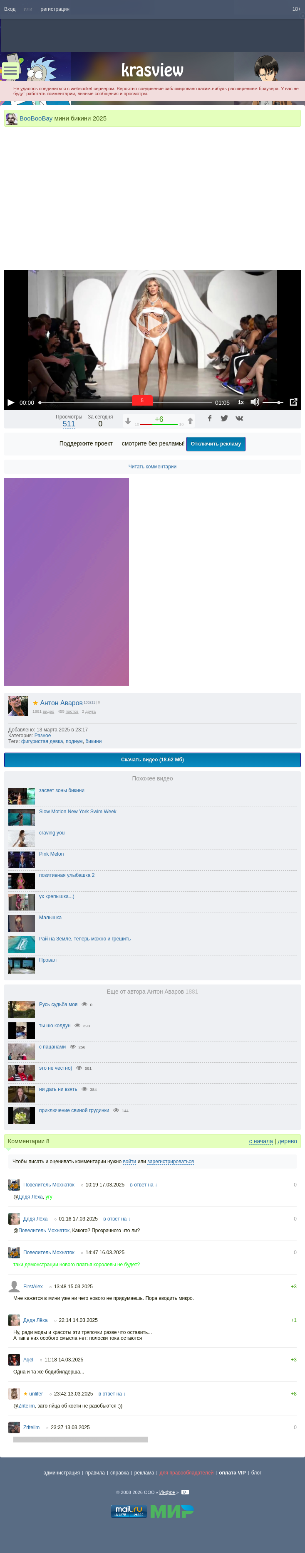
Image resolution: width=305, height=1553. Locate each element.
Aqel (28, 1360)
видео (49, 711)
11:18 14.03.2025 (64, 1360)
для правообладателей (186, 1473)
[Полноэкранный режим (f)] (293, 402)
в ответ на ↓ (143, 1185)
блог (256, 1473)
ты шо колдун (55, 1026)
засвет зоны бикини (61, 790)
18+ (297, 9)
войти (129, 1161)
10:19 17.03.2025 (105, 1185)
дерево (287, 1141)
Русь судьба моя (58, 1004)
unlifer (33, 1394)
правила (95, 1473)
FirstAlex (33, 1287)
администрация (62, 1473)
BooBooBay (36, 118)
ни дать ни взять (58, 1089)
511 (69, 424)
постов (72, 711)
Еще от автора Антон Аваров (152, 992)
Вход (9, 9)
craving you (51, 833)
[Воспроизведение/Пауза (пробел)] (11, 402)
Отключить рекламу (216, 444)
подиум (74, 741)
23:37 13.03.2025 (70, 1427)
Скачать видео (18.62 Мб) (152, 760)
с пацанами (52, 1047)
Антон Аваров (57, 702)
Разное (43, 735)
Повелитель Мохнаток (48, 1185)
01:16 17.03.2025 (78, 1219)
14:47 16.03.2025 (105, 1252)
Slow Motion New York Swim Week (78, 812)
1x (240, 402)
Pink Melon (51, 854)
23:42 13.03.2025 (73, 1394)
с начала (261, 1141)
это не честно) (55, 1068)
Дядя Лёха (30, 1197)
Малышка (50, 917)
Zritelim (26, 1406)
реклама (144, 1473)
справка (119, 1473)
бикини (93, 741)
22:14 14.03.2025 (78, 1320)
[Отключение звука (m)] (255, 402)
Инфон (167, 1492)
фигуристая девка (42, 741)
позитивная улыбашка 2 (66, 875)
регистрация (55, 9)
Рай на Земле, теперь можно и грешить (85, 939)
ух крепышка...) (56, 896)
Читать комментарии (153, 467)
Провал (48, 960)
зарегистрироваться (170, 1161)
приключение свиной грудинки (74, 1110)
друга (90, 711)
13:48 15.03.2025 (73, 1287)
